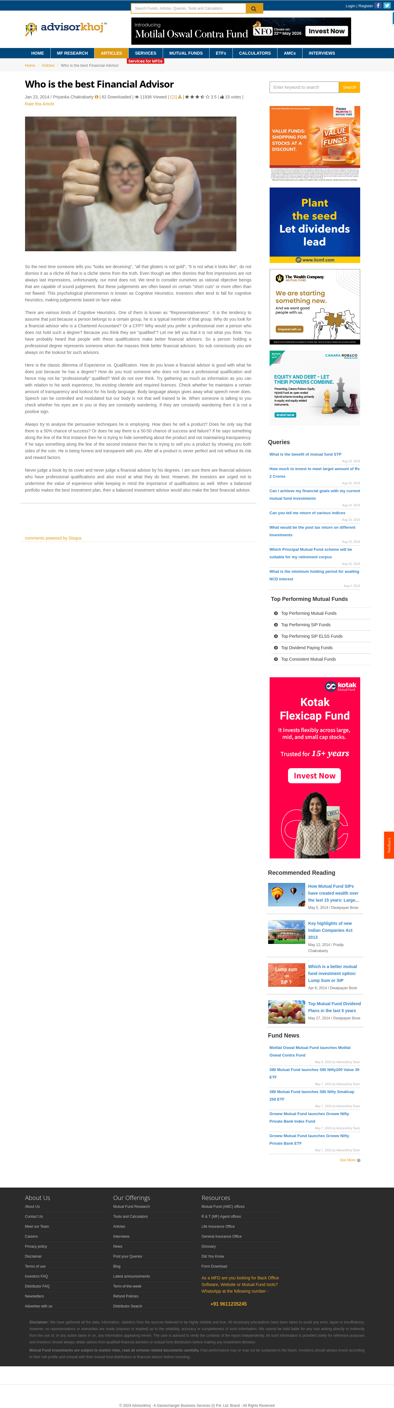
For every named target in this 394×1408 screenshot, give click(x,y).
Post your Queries (127, 1256)
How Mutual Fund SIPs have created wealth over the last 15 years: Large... (333, 893)
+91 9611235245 (228, 1304)
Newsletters (34, 1296)
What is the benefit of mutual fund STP (305, 454)
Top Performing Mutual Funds (305, 613)
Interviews (121, 1236)
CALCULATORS (255, 53)
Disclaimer (33, 1256)
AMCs (290, 53)
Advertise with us (39, 1306)
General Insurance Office (222, 1236)
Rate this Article (39, 103)
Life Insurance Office (218, 1226)
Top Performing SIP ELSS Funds (308, 636)
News (117, 1246)
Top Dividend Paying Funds (303, 647)
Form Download (214, 1266)
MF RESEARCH (72, 53)
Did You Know (213, 1256)
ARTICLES (111, 53)
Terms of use (35, 1266)
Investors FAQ (36, 1276)
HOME (37, 53)
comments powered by (53, 538)
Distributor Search (127, 1306)
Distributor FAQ (37, 1286)
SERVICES (145, 53)
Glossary (209, 1246)
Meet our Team (37, 1226)
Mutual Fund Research (131, 1206)
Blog (116, 1266)
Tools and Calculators (130, 1216)
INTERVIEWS (322, 53)
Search (349, 87)
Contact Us (34, 1216)
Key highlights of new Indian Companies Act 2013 (330, 930)
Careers (31, 1236)
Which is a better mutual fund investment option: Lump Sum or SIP (332, 973)
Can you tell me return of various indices (307, 513)
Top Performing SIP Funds (302, 624)
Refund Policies (125, 1296)
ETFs (221, 53)
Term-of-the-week (127, 1286)
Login (350, 6)
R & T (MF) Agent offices (221, 1216)
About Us (32, 1206)
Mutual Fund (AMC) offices (223, 1206)
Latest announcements (131, 1276)
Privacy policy (36, 1246)
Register (365, 6)
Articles (48, 65)
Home (30, 65)
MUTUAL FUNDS (186, 53)
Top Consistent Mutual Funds (305, 659)
